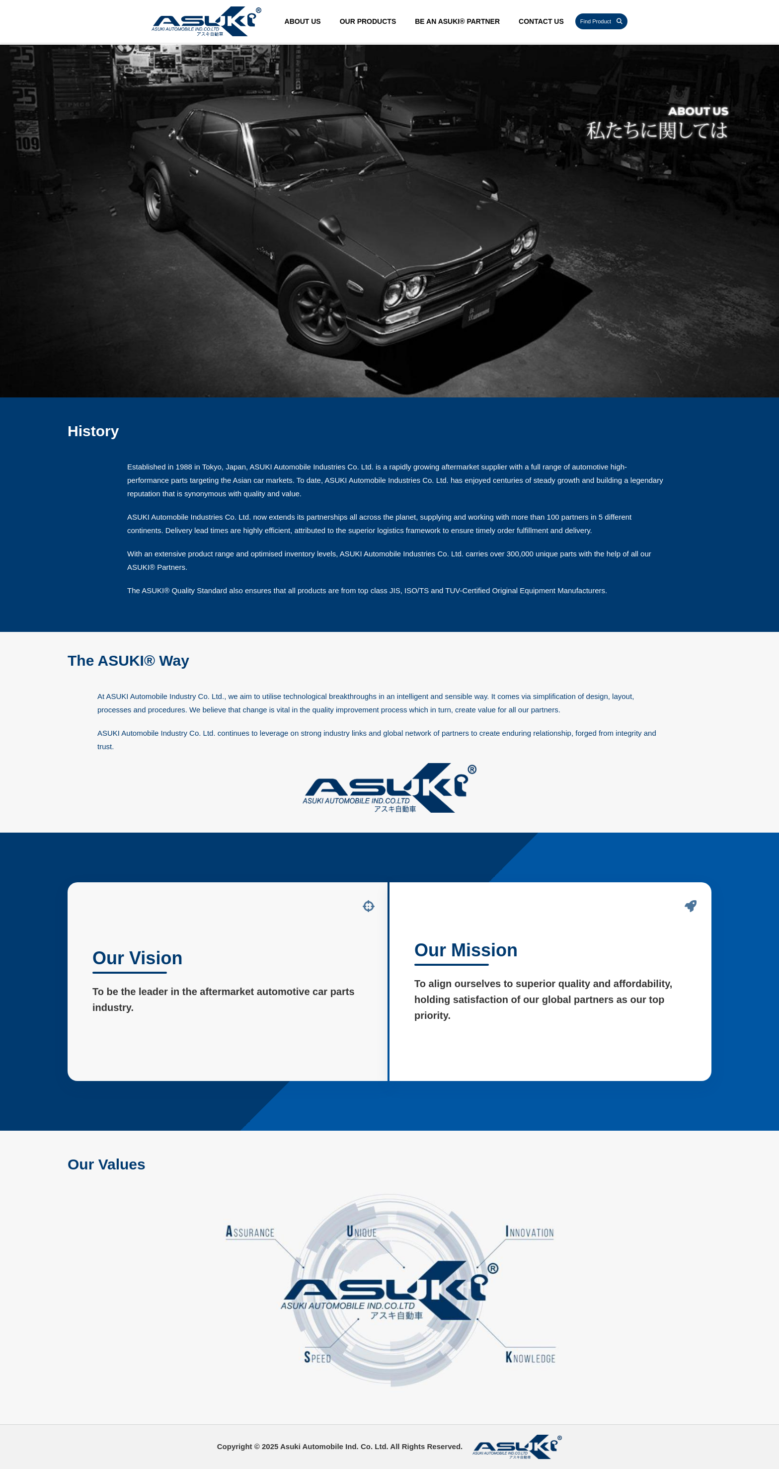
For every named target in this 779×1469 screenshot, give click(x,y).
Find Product (601, 21)
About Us (303, 21)
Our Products (368, 21)
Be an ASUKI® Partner (457, 21)
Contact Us (541, 21)
